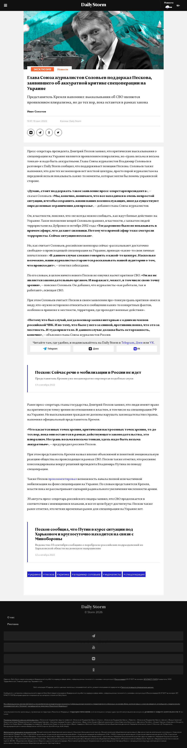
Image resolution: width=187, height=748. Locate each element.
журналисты (112, 574)
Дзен (139, 342)
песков (48, 574)
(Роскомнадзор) (120, 679)
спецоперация (134, 574)
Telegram (127, 342)
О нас (10, 617)
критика (63, 574)
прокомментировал (62, 479)
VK (152, 342)
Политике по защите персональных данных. (137, 687)
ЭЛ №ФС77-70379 (151, 679)
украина (34, 574)
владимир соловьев (86, 574)
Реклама (12, 624)
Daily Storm (93, 5)
